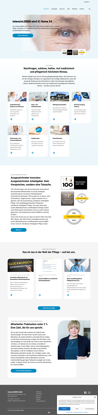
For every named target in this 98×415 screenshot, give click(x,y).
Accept (64, 409)
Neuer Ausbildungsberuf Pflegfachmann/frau (74, 280)
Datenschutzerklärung (78, 412)
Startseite (46, 9)
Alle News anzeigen (49, 308)
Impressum (86, 412)
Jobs (68, 9)
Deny (77, 409)
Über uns (62, 9)
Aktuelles (74, 9)
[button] (95, 397)
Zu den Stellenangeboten (23, 371)
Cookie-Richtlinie (69, 412)
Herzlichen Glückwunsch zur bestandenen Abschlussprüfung (20, 278)
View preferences (89, 409)
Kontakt (82, 9)
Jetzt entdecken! (23, 35)
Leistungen (54, 9)
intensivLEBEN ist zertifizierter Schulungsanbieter (48, 280)
